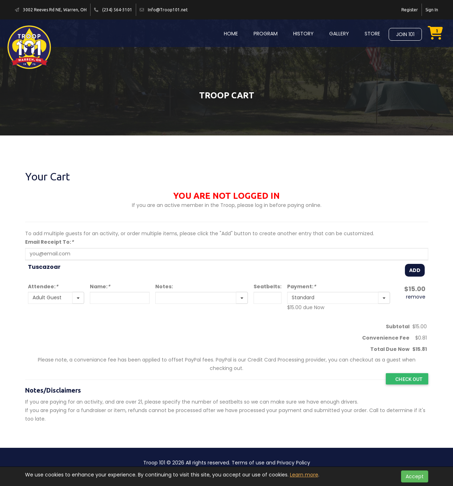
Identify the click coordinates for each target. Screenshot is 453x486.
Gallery (339, 33)
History (303, 33)
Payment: (301, 286)
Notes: (164, 286)
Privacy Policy (293, 462)
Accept (415, 476)
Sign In (431, 9)
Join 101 (405, 34)
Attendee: (43, 286)
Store (372, 33)
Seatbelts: (267, 286)
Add (414, 270)
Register (409, 9)
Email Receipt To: (49, 241)
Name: (100, 286)
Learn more (304, 474)
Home (231, 33)
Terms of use (248, 462)
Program (266, 33)
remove (415, 296)
